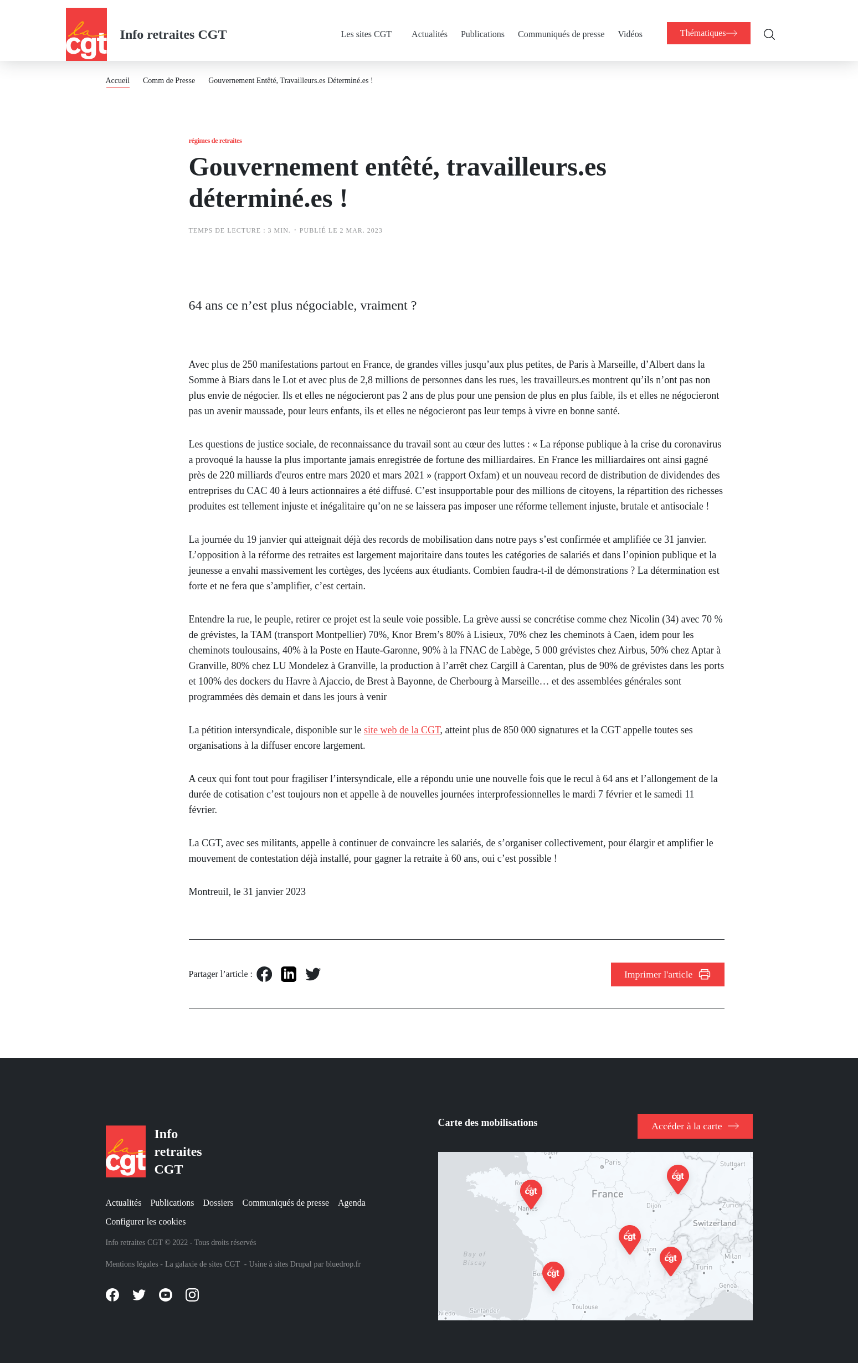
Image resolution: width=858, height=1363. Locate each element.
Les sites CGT (361, 26)
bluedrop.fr (343, 1262)
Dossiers (218, 1200)
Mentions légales (132, 1262)
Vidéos (624, 26)
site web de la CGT (402, 729)
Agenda (352, 1200)
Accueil (118, 73)
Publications (477, 26)
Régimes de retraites (223, 135)
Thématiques (706, 25)
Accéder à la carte (690, 1120)
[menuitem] (371, 26)
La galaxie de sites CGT (202, 1262)
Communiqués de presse (555, 26)
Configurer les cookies (146, 1219)
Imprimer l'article (662, 977)
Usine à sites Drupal (280, 1262)
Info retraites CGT (173, 26)
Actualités (424, 26)
